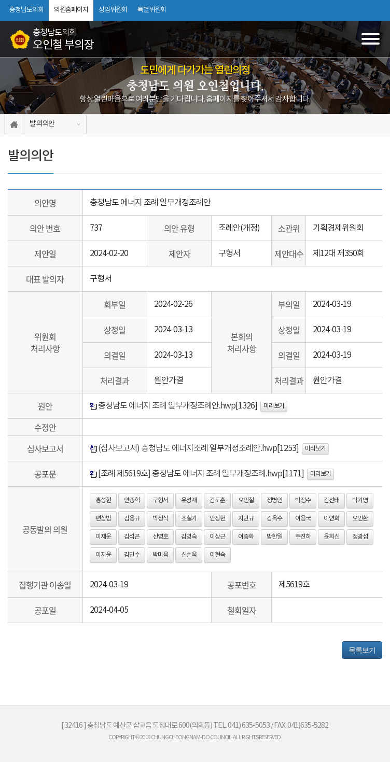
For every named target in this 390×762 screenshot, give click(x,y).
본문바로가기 (0, 0)
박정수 (303, 500)
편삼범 (103, 518)
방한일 (274, 536)
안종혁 (132, 500)
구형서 (160, 500)
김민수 (132, 555)
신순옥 (189, 555)
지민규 (246, 518)
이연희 (331, 518)
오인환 (360, 518)
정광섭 (360, 536)
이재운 (103, 536)
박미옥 (160, 555)
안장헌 (217, 518)
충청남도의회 (26, 10)
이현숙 (217, 555)
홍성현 (103, 500)
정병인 (274, 500)
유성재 (189, 500)
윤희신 (331, 536)
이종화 (246, 536)
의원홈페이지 (71, 10)
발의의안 (42, 124)
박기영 (360, 500)
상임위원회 (113, 10)
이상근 (217, 536)
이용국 (303, 518)
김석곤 (132, 536)
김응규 (132, 518)
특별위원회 (151, 10)
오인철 (246, 500)
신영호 (160, 536)
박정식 (160, 518)
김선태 (331, 500)
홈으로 (14, 124)
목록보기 (362, 650)
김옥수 (274, 518)
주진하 (303, 536)
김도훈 (217, 500)
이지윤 (103, 555)
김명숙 (189, 536)
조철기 (189, 518)
